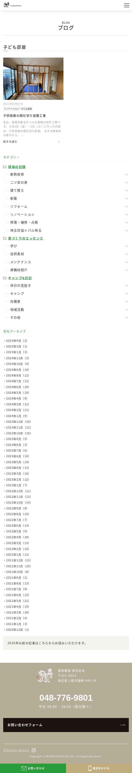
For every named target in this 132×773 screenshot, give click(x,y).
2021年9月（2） (17, 577)
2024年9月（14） (18, 370)
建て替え (17, 190)
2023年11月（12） (19, 427)
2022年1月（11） (18, 554)
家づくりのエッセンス (25, 238)
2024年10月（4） (18, 364)
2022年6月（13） (18, 525)
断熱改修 (17, 174)
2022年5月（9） (17, 531)
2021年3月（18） (18, 612)
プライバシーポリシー (16, 750)
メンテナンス (20, 262)
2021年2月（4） (17, 618)
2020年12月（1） (18, 630)
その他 (15, 317)
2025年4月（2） (17, 341)
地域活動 (17, 309)
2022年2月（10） (18, 549)
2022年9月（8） (17, 508)
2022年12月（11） (19, 491)
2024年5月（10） (18, 393)
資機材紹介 (19, 269)
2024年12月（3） (18, 358)
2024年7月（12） (18, 381)
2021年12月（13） (19, 560)
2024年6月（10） (18, 387)
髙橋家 (15, 301)
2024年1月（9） (17, 416)
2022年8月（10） (18, 514)
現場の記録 (17, 166)
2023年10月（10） (19, 433)
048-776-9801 (65, 697)
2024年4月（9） (17, 398)
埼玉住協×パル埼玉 (26, 230)
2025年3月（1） (17, 346)
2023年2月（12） (18, 479)
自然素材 (17, 253)
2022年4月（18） (18, 537)
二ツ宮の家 (19, 182)
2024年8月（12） (18, 375)
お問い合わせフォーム (25, 724)
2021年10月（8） (18, 572)
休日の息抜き (20, 285)
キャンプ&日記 (20, 278)
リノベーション (22, 214)
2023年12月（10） (19, 422)
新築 (13, 198)
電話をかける (99, 768)
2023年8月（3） (17, 445)
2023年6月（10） (18, 456)
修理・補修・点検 (24, 222)
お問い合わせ (33, 768)
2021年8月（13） (18, 583)
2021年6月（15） (18, 595)
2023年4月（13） (18, 468)
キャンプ (17, 293)
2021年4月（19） (18, 606)
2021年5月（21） (18, 601)
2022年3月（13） (18, 543)
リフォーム (19, 206)
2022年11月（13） (19, 497)
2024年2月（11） (18, 410)
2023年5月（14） (18, 462)
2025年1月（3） (17, 352)
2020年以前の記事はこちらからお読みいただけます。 (47, 643)
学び (13, 246)
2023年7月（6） (17, 450)
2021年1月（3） (17, 624)
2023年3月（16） (18, 473)
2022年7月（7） (17, 520)
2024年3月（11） (18, 404)
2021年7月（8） (17, 589)
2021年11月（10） (19, 566)
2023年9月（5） (17, 439)
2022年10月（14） (19, 502)
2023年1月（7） (17, 485)
